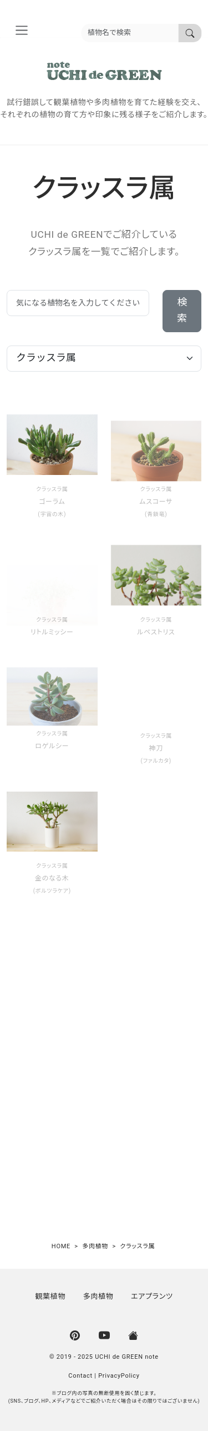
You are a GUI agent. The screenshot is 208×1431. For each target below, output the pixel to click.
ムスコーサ (156, 502)
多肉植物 (98, 1296)
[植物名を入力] (129, 33)
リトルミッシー (52, 632)
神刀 (156, 748)
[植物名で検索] (189, 33)
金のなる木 (52, 878)
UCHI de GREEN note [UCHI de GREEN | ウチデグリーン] (127, 1357)
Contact (80, 1375)
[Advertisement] (104, 1077)
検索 (182, 310)
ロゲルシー (52, 746)
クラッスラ (49, 489)
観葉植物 (50, 1296)
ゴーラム (52, 502)
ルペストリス (156, 632)
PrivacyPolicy (119, 1375)
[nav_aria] (21, 30)
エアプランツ (152, 1296)
